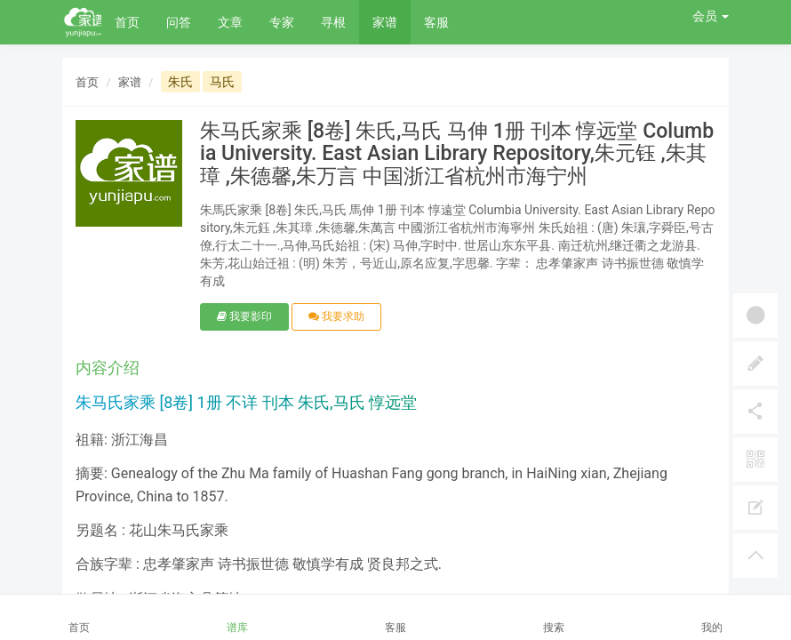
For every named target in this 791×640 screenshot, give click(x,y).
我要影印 (244, 316)
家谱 (384, 22)
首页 (127, 22)
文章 (230, 22)
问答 (178, 22)
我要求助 (336, 316)
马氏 (222, 82)
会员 (710, 16)
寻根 (333, 22)
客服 (436, 22)
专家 (281, 22)
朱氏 (180, 82)
